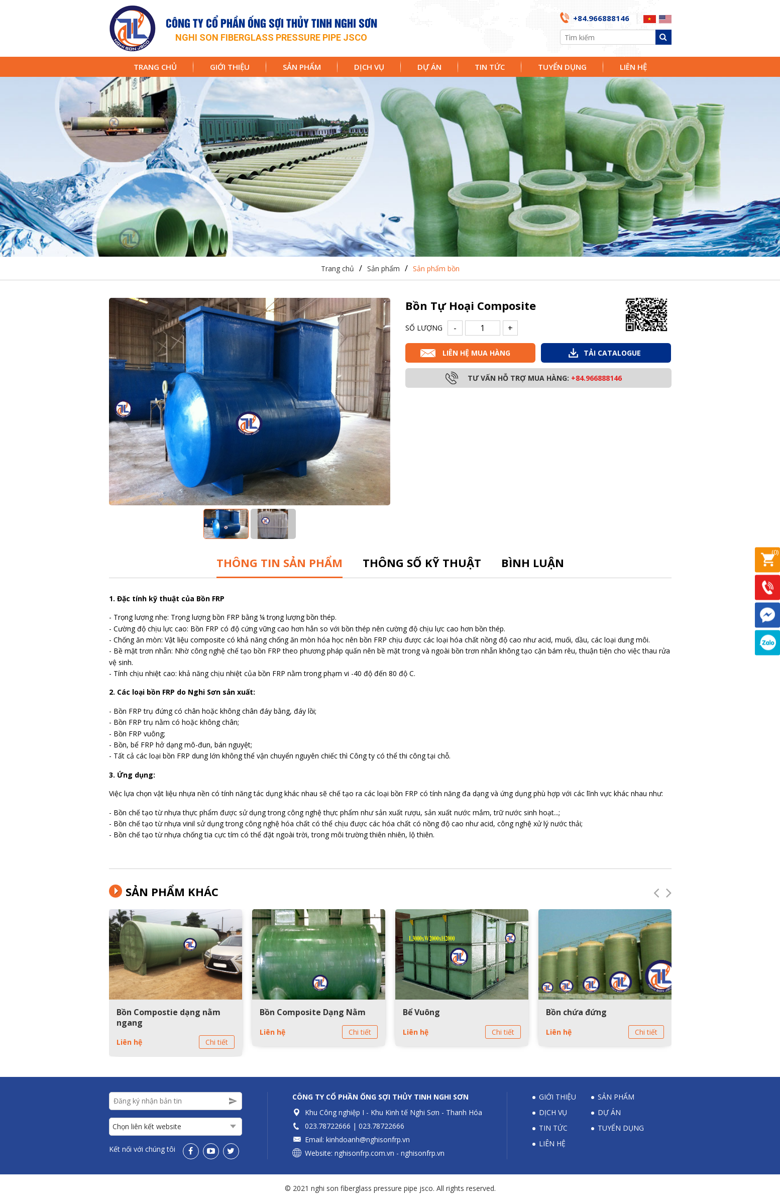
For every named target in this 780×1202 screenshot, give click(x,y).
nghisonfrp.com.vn (364, 1153)
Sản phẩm (302, 67)
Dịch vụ (369, 67)
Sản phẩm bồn (436, 268)
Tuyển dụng (562, 67)
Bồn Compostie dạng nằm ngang (168, 1017)
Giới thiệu (230, 67)
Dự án (429, 67)
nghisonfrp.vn (422, 1153)
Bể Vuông (421, 1012)
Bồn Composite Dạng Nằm (313, 1012)
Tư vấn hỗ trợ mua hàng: (545, 378)
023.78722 (322, 1126)
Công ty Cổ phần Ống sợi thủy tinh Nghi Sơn (380, 1097)
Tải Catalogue (612, 353)
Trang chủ (155, 67)
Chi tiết (216, 1042)
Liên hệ (633, 67)
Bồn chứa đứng (576, 1012)
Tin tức (490, 67)
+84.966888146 (601, 18)
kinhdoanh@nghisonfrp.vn (368, 1139)
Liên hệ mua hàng (476, 353)
